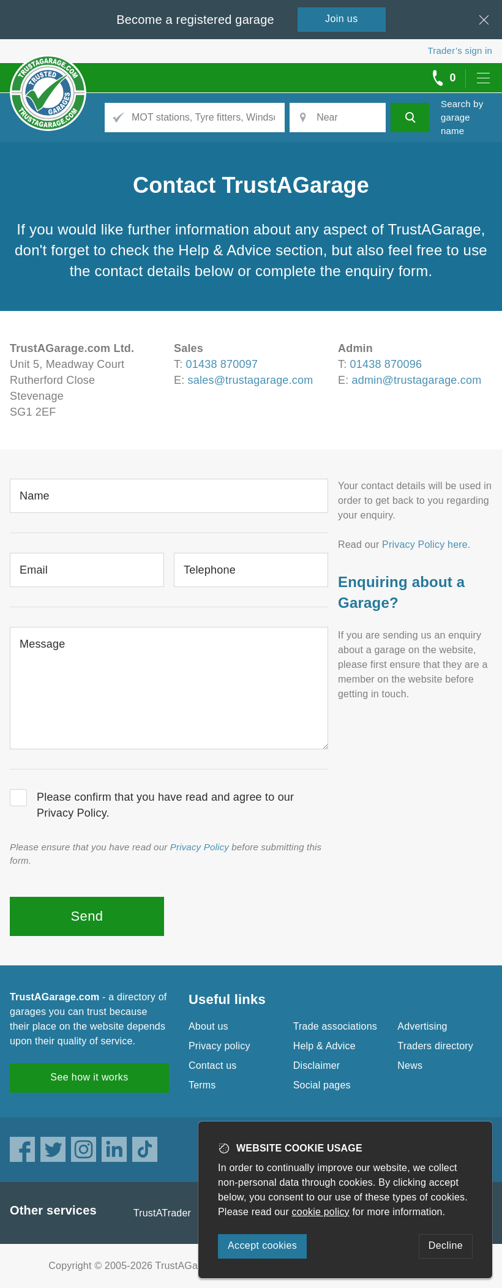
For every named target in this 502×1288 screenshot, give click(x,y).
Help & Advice (324, 1046)
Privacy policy (219, 1046)
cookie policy (321, 1212)
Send (87, 916)
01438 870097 (222, 364)
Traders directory (435, 1046)
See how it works (89, 1077)
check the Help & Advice (190, 250)
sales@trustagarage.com (250, 380)
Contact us (212, 1065)
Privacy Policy (199, 847)
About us (208, 1026)
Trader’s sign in (460, 50)
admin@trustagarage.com (417, 380)
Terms (202, 1085)
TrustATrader (162, 1213)
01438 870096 (386, 364)
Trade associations (335, 1026)
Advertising (422, 1026)
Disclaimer (316, 1065)
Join (341, 18)
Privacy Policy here (425, 544)
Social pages (322, 1085)
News (409, 1065)
